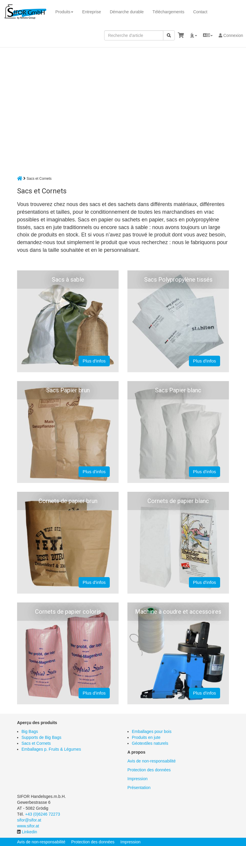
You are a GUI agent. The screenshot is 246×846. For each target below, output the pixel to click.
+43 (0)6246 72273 (42, 814)
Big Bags (29, 731)
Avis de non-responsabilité (151, 761)
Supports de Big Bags (41, 737)
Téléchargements (168, 11)
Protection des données (149, 769)
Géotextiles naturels (150, 743)
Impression (137, 778)
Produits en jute (146, 737)
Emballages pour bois (152, 731)
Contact (200, 11)
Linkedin (29, 831)
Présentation (139, 787)
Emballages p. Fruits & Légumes (51, 749)
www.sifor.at (28, 826)
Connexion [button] (231, 35)
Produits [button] (64, 11)
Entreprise (91, 11)
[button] (193, 35)
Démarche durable (127, 11)
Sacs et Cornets (36, 743)
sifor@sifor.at (29, 820)
